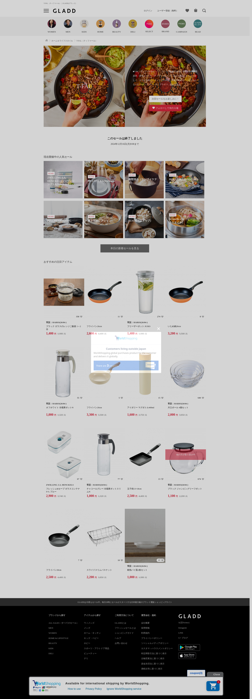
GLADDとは (120, 623)
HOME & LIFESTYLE (58, 638)
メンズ (87, 628)
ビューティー (90, 653)
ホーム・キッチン (92, 633)
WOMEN (53, 633)
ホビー (87, 643)
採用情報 (145, 628)
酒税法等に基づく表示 (151, 668)
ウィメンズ (89, 623)
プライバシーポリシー (151, 638)
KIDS (51, 648)
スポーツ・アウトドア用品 (96, 648)
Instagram (182, 628)
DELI (51, 653)
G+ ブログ (183, 638)
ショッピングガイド (124, 633)
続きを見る (175, 84)
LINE (180, 633)
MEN (51, 628)
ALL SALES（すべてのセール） (64, 623)
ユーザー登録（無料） (167, 10)
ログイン (148, 10)
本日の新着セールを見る (125, 248)
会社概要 (145, 623)
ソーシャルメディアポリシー (155, 643)
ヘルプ (118, 638)
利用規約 (145, 633)
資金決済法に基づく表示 (152, 663)
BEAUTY (53, 643)
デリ (86, 658)
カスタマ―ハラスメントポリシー (157, 648)
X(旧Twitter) (183, 622)
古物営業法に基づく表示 (152, 658)
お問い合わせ (121, 643)
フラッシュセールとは (125, 628)
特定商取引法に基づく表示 (153, 653)
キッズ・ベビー (91, 638)
